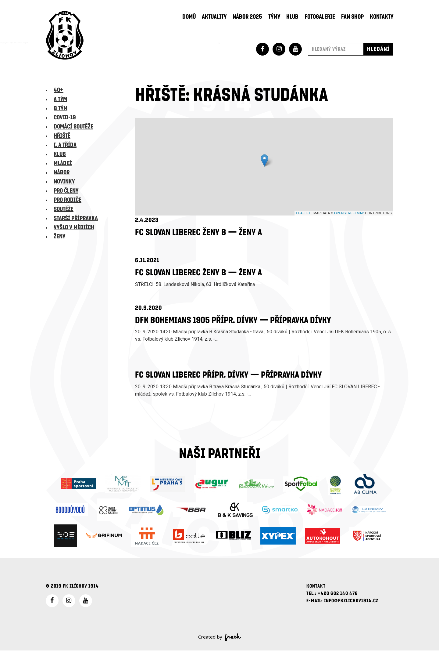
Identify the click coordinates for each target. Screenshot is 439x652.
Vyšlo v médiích (74, 227)
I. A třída (65, 145)
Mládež (63, 163)
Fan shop (352, 17)
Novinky (64, 182)
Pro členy (66, 191)
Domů (189, 17)
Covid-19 (65, 117)
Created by (219, 639)
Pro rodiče (67, 200)
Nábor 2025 (247, 17)
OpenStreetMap (349, 213)
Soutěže (63, 209)
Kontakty (381, 17)
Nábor (62, 172)
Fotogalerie (320, 17)
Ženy (59, 237)
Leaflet (303, 213)
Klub (292, 17)
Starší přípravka (76, 218)
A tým (60, 99)
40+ (58, 90)
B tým (60, 108)
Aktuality (214, 17)
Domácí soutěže (73, 127)
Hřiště (62, 136)
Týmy (274, 17)
